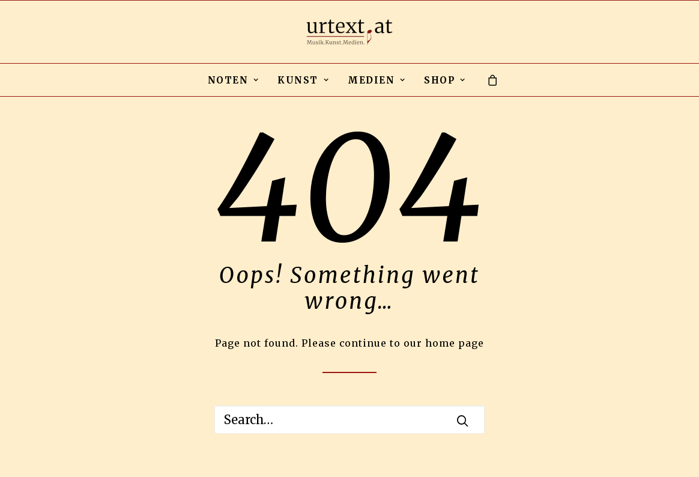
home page (454, 343)
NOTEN (233, 80)
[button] (462, 421)
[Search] (349, 420)
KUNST (303, 80)
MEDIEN (376, 80)
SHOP (444, 80)
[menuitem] (233, 80)
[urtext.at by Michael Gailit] (349, 32)
